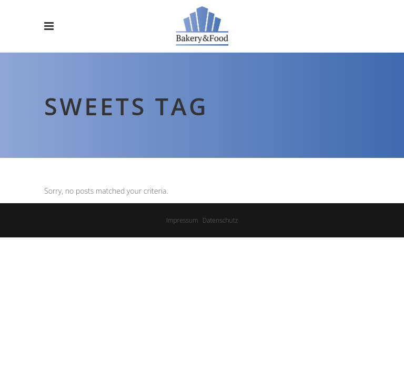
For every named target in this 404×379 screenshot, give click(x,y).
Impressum (182, 220)
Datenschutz (220, 220)
